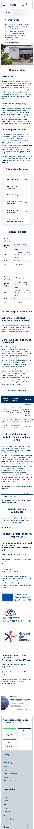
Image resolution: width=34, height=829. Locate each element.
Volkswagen (7, 811)
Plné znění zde (6, 527)
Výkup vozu (7, 766)
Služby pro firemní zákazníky (12, 781)
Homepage (2, 12)
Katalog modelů (8, 770)
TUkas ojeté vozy (9, 819)
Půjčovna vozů (8, 777)
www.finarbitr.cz (17, 380)
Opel (5, 804)
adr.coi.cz (9, 362)
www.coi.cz (26, 371)
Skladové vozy (8, 762)
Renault (6, 800)
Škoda (5, 815)
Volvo (5, 808)
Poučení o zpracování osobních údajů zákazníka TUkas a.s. (17, 488)
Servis (5, 759)
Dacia (5, 797)
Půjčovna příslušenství (10, 773)
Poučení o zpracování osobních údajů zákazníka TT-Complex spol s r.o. (17, 495)
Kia (4, 793)
